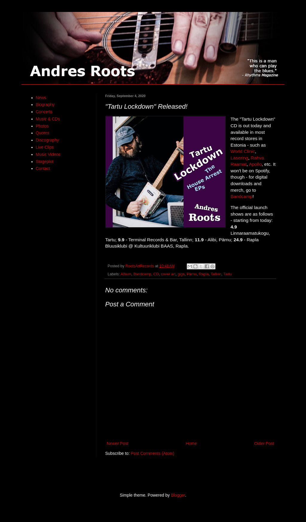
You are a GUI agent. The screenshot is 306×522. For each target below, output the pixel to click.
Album (125, 274)
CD (156, 274)
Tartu (227, 274)
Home (191, 443)
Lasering (239, 157)
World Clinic (242, 151)
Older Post (264, 443)
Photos (42, 126)
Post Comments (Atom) (152, 453)
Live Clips (45, 147)
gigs (181, 274)
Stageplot (44, 161)
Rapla (204, 274)
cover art (168, 274)
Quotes (42, 132)
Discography (47, 140)
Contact (43, 168)
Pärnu (192, 274)
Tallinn (216, 274)
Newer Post (117, 443)
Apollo (255, 164)
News (41, 97)
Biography (45, 104)
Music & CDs (48, 118)
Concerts (44, 111)
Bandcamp (241, 196)
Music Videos (48, 154)
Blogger (178, 495)
